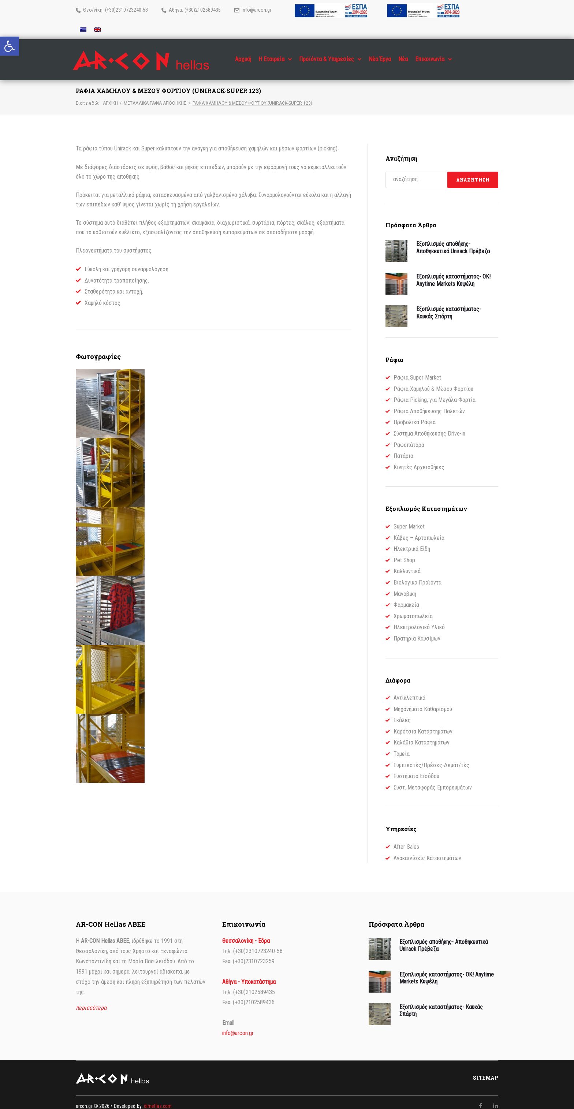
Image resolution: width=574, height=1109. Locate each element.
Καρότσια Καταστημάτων (423, 723)
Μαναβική (405, 586)
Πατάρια (403, 448)
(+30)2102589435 (202, 10)
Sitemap (485, 1070)
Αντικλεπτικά (409, 690)
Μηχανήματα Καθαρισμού (423, 701)
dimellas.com (158, 1099)
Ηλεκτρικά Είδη (412, 541)
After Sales (406, 839)
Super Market (409, 519)
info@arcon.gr (256, 10)
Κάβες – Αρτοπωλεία (419, 530)
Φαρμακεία (406, 597)
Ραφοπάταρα (409, 437)
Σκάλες (402, 712)
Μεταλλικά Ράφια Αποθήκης (155, 95)
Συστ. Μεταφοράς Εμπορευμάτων (433, 779)
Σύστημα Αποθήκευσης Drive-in (429, 426)
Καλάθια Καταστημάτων (422, 735)
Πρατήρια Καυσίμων (417, 630)
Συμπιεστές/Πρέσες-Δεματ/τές (431, 757)
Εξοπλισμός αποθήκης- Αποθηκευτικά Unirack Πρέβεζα (453, 240)
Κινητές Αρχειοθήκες (419, 459)
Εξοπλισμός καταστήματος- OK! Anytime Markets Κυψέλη (453, 273)
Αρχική (110, 95)
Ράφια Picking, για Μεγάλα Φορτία (435, 392)
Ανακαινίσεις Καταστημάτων (427, 850)
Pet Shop (404, 552)
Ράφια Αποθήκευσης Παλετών (429, 403)
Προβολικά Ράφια (415, 414)
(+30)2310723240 (123, 10)
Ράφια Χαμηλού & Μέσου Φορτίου (433, 381)
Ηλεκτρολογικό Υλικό (419, 619)
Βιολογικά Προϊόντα (417, 575)
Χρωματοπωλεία (413, 608)
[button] (9, 46)
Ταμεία (402, 746)
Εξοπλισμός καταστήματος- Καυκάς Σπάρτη (448, 305)
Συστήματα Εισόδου (416, 768)
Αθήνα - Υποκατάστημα (249, 974)
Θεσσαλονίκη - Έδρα (246, 933)
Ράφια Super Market (417, 370)
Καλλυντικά (407, 563)
